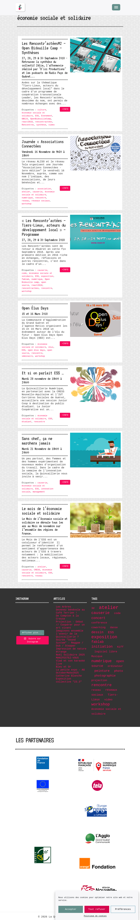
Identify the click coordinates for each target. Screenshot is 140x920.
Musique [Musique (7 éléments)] (97, 656)
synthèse (41, 125)
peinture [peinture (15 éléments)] (102, 671)
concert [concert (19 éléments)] (98, 618)
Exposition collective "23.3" (69, 680)
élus (50, 347)
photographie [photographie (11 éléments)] (105, 675)
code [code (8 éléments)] (117, 613)
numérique (27, 198)
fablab (25, 279)
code (24, 273)
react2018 (27, 122)
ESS (37, 116)
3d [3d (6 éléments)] (92, 608)
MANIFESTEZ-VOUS (67, 657)
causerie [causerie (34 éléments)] (100, 613)
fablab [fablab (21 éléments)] (97, 642)
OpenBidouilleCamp (40, 119)
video (51, 125)
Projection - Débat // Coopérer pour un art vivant (70, 624)
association (44, 189)
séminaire (27, 356)
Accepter (70, 909)
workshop (26, 204)
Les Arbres (63, 606)
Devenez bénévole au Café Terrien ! (70, 611)
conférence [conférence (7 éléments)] (99, 622)
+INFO (65, 109)
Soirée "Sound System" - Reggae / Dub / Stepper (69, 642)
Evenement (46, 116)
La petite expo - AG (70, 669)
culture (41, 110)
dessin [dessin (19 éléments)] (97, 632)
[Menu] (116, 7)
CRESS (37, 570)
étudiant (26, 422)
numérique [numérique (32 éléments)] (101, 661)
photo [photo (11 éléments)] (118, 671)
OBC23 (25, 119)
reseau (25, 201)
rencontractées (43, 122)
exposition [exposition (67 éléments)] (104, 637)
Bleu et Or (63, 666)
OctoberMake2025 (67, 672)
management (39, 492)
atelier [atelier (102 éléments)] (108, 607)
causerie (37, 192)
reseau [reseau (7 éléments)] (96, 690)
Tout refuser (96, 909)
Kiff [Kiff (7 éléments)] (120, 646)
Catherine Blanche (69, 675)
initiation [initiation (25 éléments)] (102, 647)
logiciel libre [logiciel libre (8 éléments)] (105, 651)
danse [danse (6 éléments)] (114, 627)
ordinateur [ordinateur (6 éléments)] (115, 666)
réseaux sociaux (40, 201)
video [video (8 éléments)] (108, 699)
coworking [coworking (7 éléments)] (98, 627)
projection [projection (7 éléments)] (99, 680)
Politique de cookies (95, 916)
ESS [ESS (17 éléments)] (111, 632)
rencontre (40, 198)
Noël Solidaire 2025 (70, 654)
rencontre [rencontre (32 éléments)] (101, 685)
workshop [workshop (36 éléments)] (100, 704)
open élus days (36, 350)
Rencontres (28, 125)
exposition (47, 276)
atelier (26, 192)
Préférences (123, 909)
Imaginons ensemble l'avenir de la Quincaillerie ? (69, 633)
